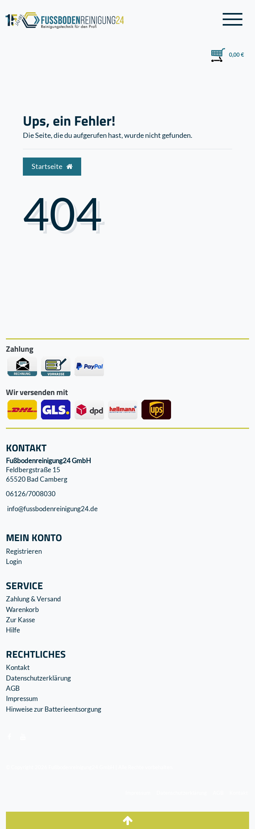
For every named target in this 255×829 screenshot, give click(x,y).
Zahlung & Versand (33, 599)
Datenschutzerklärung (38, 678)
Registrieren (24, 551)
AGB (13, 688)
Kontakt (18, 667)
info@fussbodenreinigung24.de (52, 508)
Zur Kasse (20, 620)
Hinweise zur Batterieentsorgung (53, 709)
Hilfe (13, 630)
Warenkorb (22, 609)
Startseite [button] (52, 166)
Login (14, 561)
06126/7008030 (31, 494)
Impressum (22, 698)
